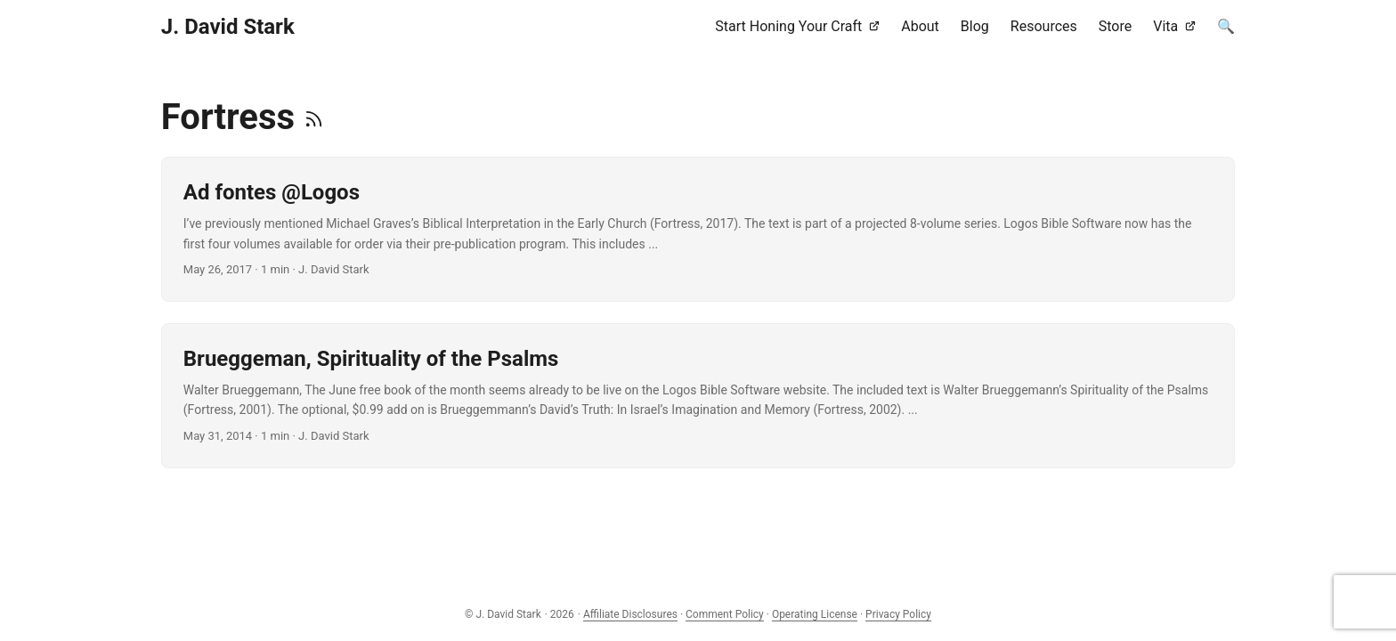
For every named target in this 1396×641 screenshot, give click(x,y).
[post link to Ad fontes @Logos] (698, 229)
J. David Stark (228, 26)
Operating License (814, 614)
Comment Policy (725, 614)
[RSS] (314, 117)
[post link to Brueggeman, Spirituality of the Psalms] (698, 395)
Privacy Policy (898, 614)
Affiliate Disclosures (630, 614)
